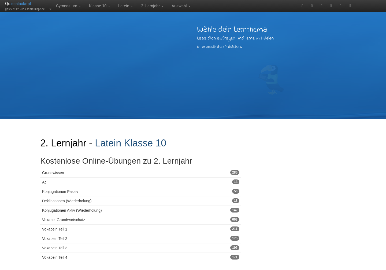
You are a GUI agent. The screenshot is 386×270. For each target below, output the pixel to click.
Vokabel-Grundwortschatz (140, 219)
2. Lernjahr (152, 5)
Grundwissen (140, 172)
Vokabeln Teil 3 (140, 247)
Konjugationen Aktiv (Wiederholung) (140, 210)
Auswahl (181, 5)
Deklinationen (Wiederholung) (140, 200)
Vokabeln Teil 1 (140, 228)
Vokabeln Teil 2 (140, 238)
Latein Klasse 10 (130, 143)
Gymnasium (68, 5)
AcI (140, 181)
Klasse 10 (99, 5)
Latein (125, 5)
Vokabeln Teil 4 (140, 257)
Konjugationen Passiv (140, 191)
